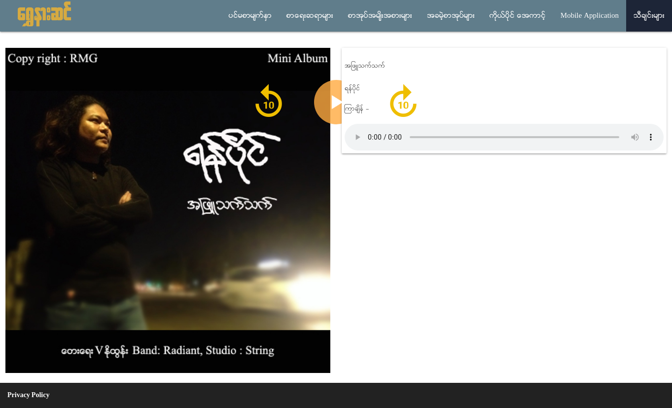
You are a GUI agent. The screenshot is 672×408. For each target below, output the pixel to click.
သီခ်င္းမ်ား (649, 15)
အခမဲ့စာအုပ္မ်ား (451, 15)
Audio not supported (504, 137)
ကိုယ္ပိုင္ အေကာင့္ (518, 15)
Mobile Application (590, 15)
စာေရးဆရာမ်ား (309, 15)
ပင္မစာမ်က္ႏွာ (250, 15)
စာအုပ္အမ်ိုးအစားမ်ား (380, 15)
